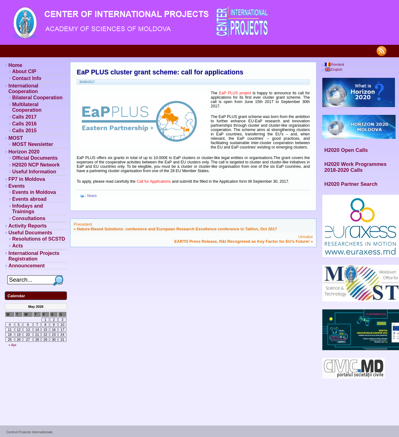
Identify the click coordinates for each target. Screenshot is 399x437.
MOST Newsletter (32, 144)
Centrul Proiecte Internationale (29, 432)
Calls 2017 (24, 117)
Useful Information (34, 171)
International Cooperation (23, 88)
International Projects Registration (34, 256)
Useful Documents (30, 232)
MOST (15, 138)
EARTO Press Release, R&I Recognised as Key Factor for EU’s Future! (242, 241)
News (92, 196)
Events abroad (29, 199)
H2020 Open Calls (346, 150)
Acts (17, 245)
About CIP (24, 71)
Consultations (29, 218)
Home (15, 65)
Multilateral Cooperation (26, 107)
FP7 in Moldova (26, 179)
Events (16, 186)
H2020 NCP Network (36, 164)
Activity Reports (27, 225)
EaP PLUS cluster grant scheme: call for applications (160, 72)
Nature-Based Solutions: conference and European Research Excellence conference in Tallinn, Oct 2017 (177, 229)
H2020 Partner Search (351, 184)
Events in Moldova (34, 192)
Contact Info (26, 78)
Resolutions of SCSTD (38, 239)
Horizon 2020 (24, 151)
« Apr (12, 345)
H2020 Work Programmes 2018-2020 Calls (355, 167)
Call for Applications (154, 181)
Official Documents (35, 158)
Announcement (26, 265)
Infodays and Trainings (27, 208)
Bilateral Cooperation (37, 97)
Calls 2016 (24, 123)
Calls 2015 (24, 130)
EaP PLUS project (235, 93)
